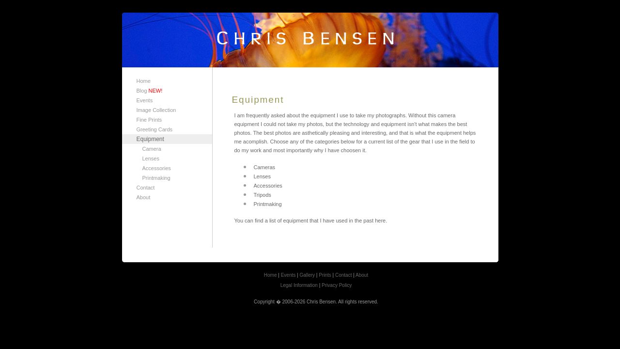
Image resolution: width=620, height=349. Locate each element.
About (144, 197)
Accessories (156, 168)
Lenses (150, 158)
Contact (146, 187)
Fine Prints (149, 120)
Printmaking (156, 178)
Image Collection (156, 110)
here (380, 220)
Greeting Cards (155, 129)
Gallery (307, 275)
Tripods (262, 195)
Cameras (265, 167)
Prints (325, 275)
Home (144, 81)
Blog (150, 91)
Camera (151, 149)
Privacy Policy (337, 285)
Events (145, 100)
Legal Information (299, 285)
